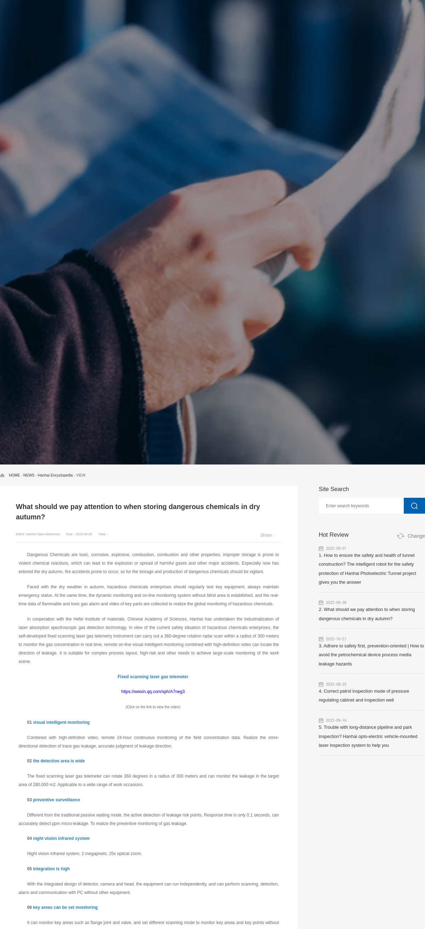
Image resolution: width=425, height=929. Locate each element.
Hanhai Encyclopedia (55, 475)
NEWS (29, 475)
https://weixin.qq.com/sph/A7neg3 (153, 691)
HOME (14, 475)
